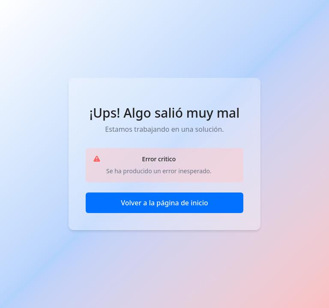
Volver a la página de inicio (164, 202)
